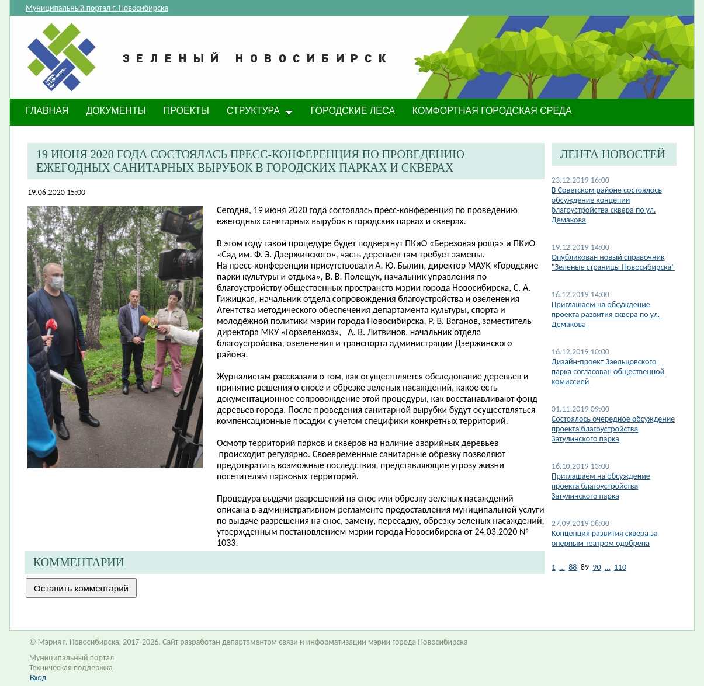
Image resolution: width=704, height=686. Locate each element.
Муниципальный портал (71, 658)
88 (572, 567)
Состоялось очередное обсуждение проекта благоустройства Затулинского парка (613, 429)
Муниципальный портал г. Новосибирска (97, 8)
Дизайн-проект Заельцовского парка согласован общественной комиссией (608, 371)
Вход (38, 677)
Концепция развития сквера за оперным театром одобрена (605, 538)
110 (620, 567)
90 (596, 567)
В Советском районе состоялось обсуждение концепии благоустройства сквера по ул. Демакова (607, 205)
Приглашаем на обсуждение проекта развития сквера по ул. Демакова (606, 314)
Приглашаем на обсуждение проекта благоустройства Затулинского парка (601, 486)
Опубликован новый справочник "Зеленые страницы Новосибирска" (613, 262)
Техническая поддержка (71, 668)
